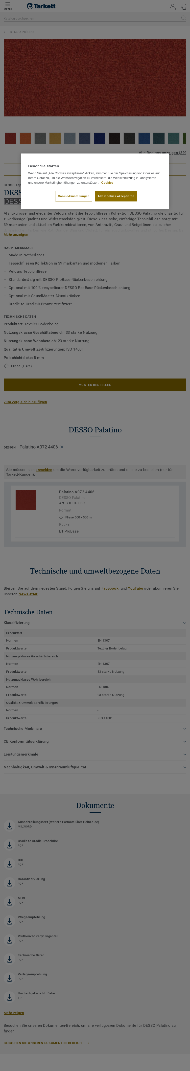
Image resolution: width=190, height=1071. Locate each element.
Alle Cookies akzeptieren (116, 196)
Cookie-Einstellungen (74, 196)
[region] (95, 181)
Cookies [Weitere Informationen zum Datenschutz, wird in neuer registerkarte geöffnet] (107, 182)
